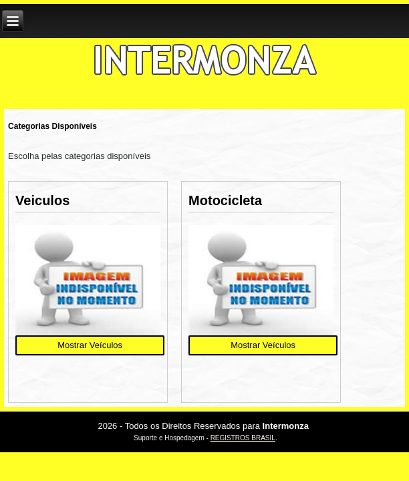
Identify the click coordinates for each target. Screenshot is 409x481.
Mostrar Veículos (89, 345)
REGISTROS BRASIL (243, 438)
